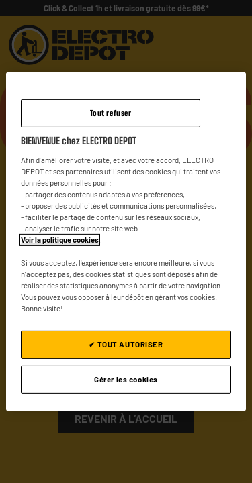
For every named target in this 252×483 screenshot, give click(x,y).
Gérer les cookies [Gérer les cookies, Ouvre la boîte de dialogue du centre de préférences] (126, 379)
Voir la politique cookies (60, 239)
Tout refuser (111, 113)
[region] (125, 241)
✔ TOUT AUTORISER (126, 344)
